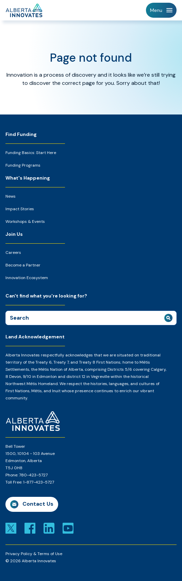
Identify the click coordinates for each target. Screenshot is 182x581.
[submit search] (168, 318)
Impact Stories (19, 209)
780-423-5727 (33, 475)
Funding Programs (22, 165)
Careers (13, 252)
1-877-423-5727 (38, 482)
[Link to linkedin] (49, 527)
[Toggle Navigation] (161, 10)
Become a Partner (22, 265)
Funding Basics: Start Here (30, 152)
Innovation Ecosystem (26, 277)
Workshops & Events (25, 221)
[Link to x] (10, 527)
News (10, 196)
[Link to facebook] (29, 527)
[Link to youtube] (68, 527)
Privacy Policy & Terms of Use (33, 553)
